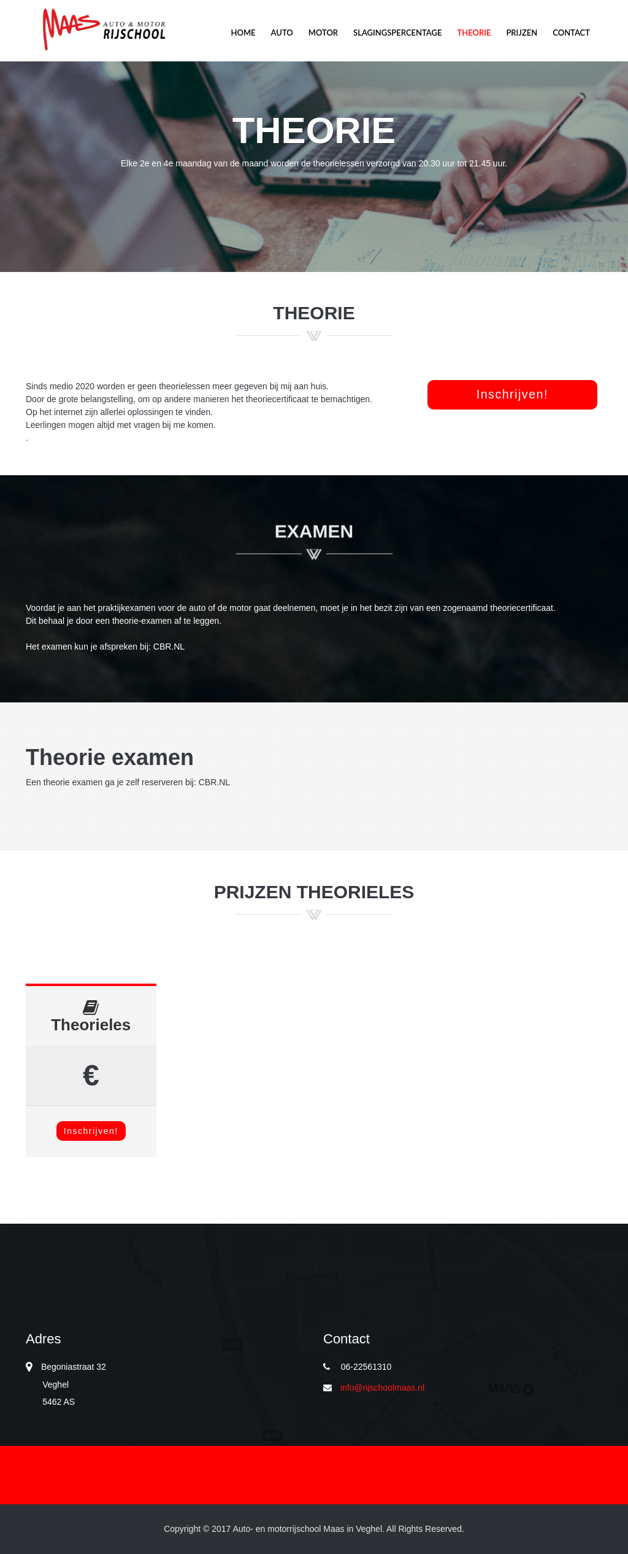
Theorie (474, 32)
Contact (571, 32)
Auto (282, 32)
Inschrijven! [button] (512, 394)
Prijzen (521, 32)
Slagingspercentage (397, 32)
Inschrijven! (91, 1131)
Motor (102, 29)
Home (243, 32)
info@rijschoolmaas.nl (382, 1388)
